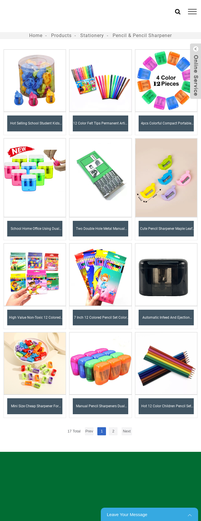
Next (127, 431)
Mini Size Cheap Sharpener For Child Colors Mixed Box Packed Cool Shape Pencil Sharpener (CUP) (34, 409)
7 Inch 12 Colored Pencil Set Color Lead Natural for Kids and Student (100, 320)
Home (35, 35)
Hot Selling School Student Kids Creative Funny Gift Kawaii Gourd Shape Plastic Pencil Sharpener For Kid (35, 126)
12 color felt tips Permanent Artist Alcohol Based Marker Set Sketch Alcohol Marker (100, 126)
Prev (89, 431)
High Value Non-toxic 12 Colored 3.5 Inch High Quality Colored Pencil (35, 320)
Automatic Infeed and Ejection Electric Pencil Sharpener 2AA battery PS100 (166, 320)
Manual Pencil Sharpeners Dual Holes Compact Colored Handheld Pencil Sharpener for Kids (100, 409)
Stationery (92, 35)
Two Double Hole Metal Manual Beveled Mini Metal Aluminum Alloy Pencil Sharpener (100, 231)
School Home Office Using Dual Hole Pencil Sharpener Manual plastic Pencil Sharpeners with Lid (35, 231)
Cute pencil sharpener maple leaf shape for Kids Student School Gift (166, 231)
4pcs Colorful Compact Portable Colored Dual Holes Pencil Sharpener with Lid (166, 126)
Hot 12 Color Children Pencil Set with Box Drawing (166, 409)
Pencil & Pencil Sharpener (142, 35)
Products (61, 35)
